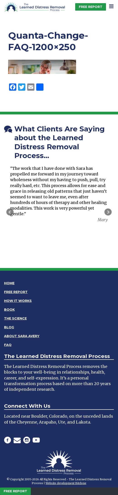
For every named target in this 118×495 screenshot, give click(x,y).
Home (9, 283)
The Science (15, 318)
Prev (10, 212)
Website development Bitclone (66, 483)
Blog (9, 327)
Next (108, 212)
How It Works (18, 301)
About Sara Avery (21, 336)
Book (9, 310)
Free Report (90, 7)
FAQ (8, 345)
